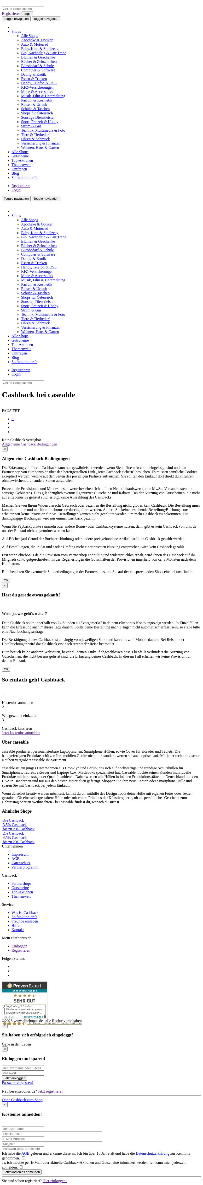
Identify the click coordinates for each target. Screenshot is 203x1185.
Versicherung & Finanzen (40, 143)
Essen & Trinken (34, 79)
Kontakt (18, 930)
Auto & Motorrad (34, 44)
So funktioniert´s (24, 178)
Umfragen (19, 169)
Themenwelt (21, 165)
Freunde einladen (25, 921)
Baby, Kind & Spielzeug (39, 49)
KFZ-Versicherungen (37, 87)
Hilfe (15, 925)
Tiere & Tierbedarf (35, 135)
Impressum (20, 854)
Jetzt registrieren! (51, 1091)
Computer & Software (38, 70)
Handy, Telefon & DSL (39, 83)
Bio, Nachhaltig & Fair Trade (43, 53)
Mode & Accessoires (37, 92)
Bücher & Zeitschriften (39, 61)
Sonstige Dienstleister (38, 117)
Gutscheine (20, 156)
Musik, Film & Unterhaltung (43, 96)
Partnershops (21, 883)
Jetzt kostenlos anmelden (21, 733)
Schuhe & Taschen (35, 109)
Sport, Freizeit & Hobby (39, 122)
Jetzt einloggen (14, 1078)
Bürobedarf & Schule (37, 66)
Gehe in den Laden (16, 1044)
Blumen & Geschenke (38, 57)
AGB (16, 859)
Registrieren (11, 13)
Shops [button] (16, 31)
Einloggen (19, 946)
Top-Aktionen (22, 160)
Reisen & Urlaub (34, 104)
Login (27, 14)
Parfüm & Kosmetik (36, 100)
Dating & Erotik (33, 74)
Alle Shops (29, 36)
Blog (15, 173)
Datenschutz (21, 863)
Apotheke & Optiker (37, 40)
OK (6, 580)
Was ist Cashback (25, 913)
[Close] (5, 448)
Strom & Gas (31, 126)
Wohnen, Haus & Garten (40, 147)
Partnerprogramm (25, 867)
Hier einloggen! (55, 1181)
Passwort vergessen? (18, 1083)
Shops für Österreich (37, 113)
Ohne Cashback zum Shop (22, 1100)
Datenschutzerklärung (152, 1153)
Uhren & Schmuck (35, 139)
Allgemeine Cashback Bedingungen (29, 444)
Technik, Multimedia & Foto (43, 130)
